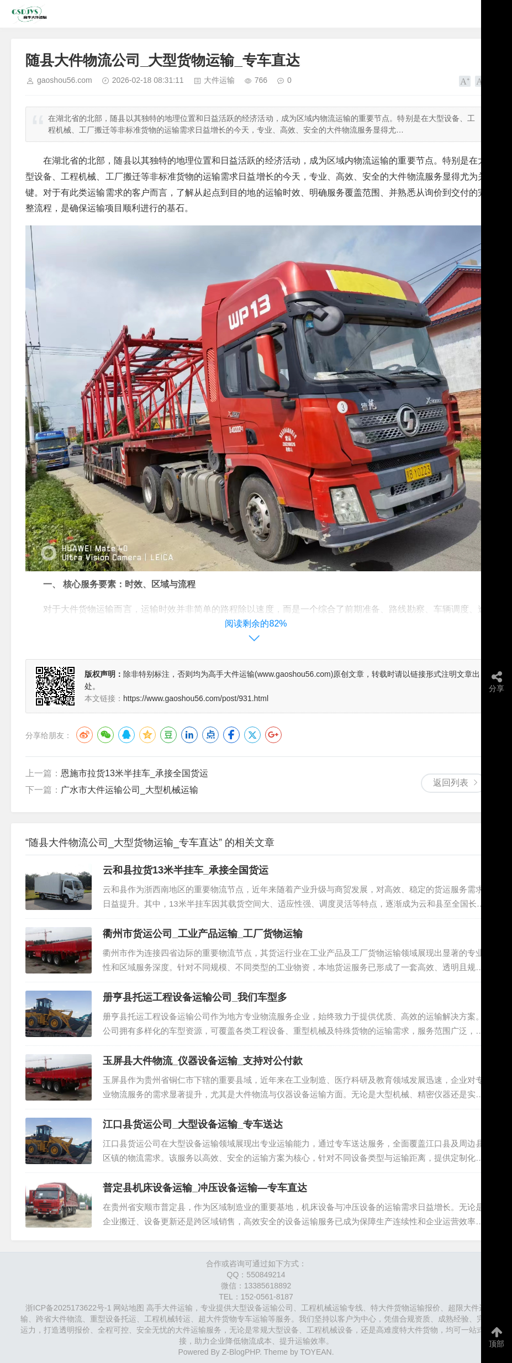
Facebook (231, 735)
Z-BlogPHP (241, 1352)
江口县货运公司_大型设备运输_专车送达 (193, 1124)
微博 (84, 735)
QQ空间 (147, 735)
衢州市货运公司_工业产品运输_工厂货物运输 (203, 933)
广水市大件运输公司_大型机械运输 (129, 789)
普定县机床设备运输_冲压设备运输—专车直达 (205, 1187)
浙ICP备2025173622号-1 (68, 1307)
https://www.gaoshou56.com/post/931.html (195, 698)
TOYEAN (315, 1352)
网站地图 (128, 1307)
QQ (126, 735)
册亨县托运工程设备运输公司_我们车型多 (195, 997)
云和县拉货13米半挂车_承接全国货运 (185, 870)
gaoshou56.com (64, 80)
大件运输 (219, 80)
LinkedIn (189, 735)
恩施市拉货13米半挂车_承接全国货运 (134, 773)
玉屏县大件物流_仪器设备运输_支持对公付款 (203, 1060)
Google (273, 735)
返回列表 (450, 782)
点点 (210, 735)
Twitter (252, 735)
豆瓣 (168, 735)
